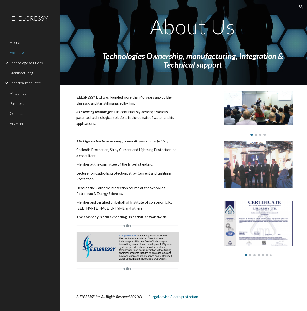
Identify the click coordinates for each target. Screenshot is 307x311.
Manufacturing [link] (21, 72)
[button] (301, 6)
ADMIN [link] (16, 123)
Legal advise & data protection (174, 297)
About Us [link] (17, 52)
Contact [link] (16, 113)
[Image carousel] (258, 113)
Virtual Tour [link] (19, 93)
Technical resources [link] (26, 83)
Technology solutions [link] (26, 62)
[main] (193, 42)
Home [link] (15, 42)
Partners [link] (17, 103)
